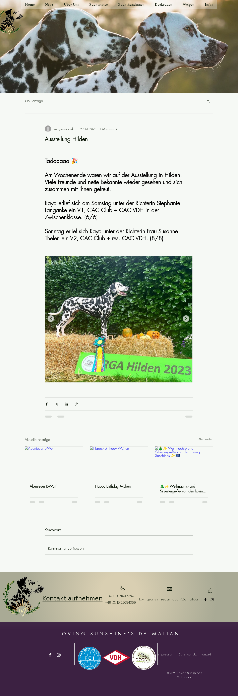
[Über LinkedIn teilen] (66, 404)
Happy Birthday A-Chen (113, 486)
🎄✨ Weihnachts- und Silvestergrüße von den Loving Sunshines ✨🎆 (182, 488)
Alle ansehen (205, 439)
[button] (208, 101)
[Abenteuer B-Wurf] (54, 462)
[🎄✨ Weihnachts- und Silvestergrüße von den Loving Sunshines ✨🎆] (184, 462)
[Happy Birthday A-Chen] (119, 462)
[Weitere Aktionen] (190, 128)
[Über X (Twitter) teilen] (56, 404)
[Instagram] (211, 599)
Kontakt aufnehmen (73, 598)
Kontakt (206, 654)
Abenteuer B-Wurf (43, 486)
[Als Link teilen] (76, 404)
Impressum (166, 654)
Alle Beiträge (34, 101)
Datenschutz (187, 654)
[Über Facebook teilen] (47, 404)
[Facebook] (205, 599)
